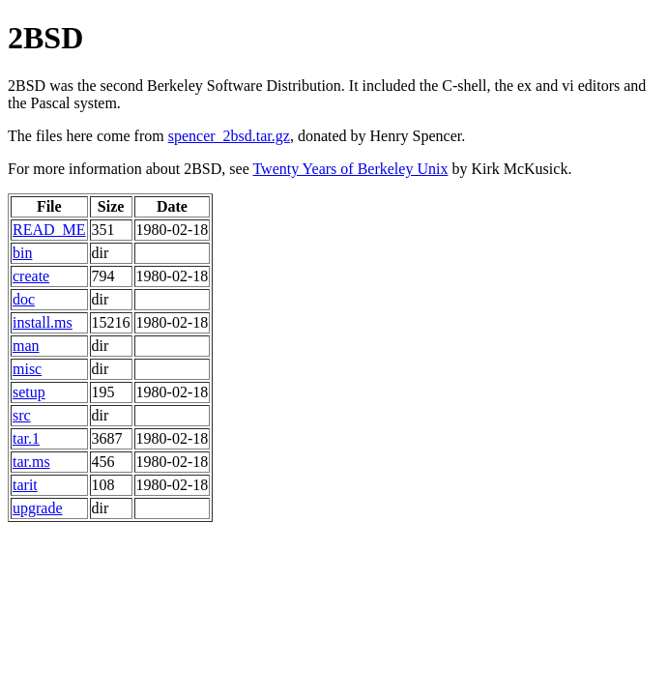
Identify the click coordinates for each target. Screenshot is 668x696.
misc (27, 369)
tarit (25, 485)
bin (22, 253)
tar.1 (26, 438)
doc (24, 299)
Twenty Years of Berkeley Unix (350, 168)
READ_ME (49, 229)
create (31, 276)
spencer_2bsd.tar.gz (229, 136)
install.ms (43, 322)
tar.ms (31, 461)
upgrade (38, 508)
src (22, 415)
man (26, 345)
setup (29, 392)
